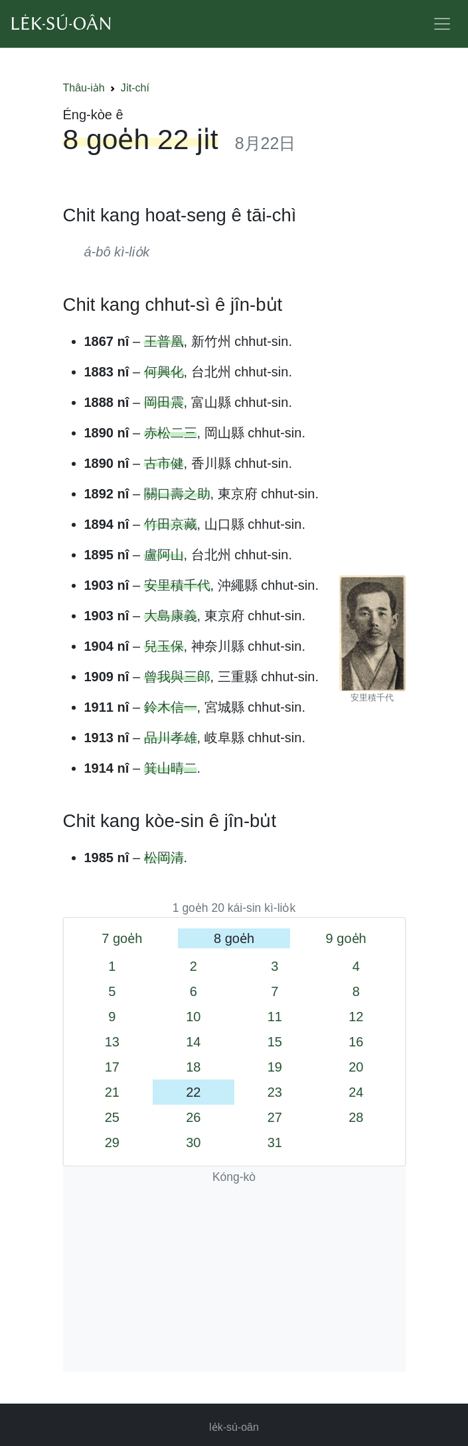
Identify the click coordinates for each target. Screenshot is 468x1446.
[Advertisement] (234, 1279)
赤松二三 (170, 432)
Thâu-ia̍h (84, 87)
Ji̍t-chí (135, 87)
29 (112, 1142)
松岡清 (164, 857)
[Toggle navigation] (442, 23)
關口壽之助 (177, 493)
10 (193, 1016)
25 (112, 1117)
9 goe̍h (346, 938)
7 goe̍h (122, 938)
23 (275, 1092)
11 (275, 1016)
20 (356, 1067)
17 (112, 1067)
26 (193, 1117)
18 (193, 1067)
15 (275, 1041)
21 (112, 1092)
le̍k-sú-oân (234, 1427)
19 (275, 1067)
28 (356, 1117)
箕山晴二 (170, 768)
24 (356, 1092)
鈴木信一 (170, 707)
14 (193, 1041)
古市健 (164, 463)
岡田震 (164, 402)
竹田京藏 (170, 524)
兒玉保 (164, 646)
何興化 (164, 371)
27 (275, 1117)
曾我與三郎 (177, 676)
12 (356, 1016)
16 (356, 1041)
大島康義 (170, 615)
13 (112, 1041)
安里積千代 (177, 585)
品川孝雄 (170, 737)
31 (275, 1142)
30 (193, 1142)
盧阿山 (164, 554)
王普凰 (164, 341)
